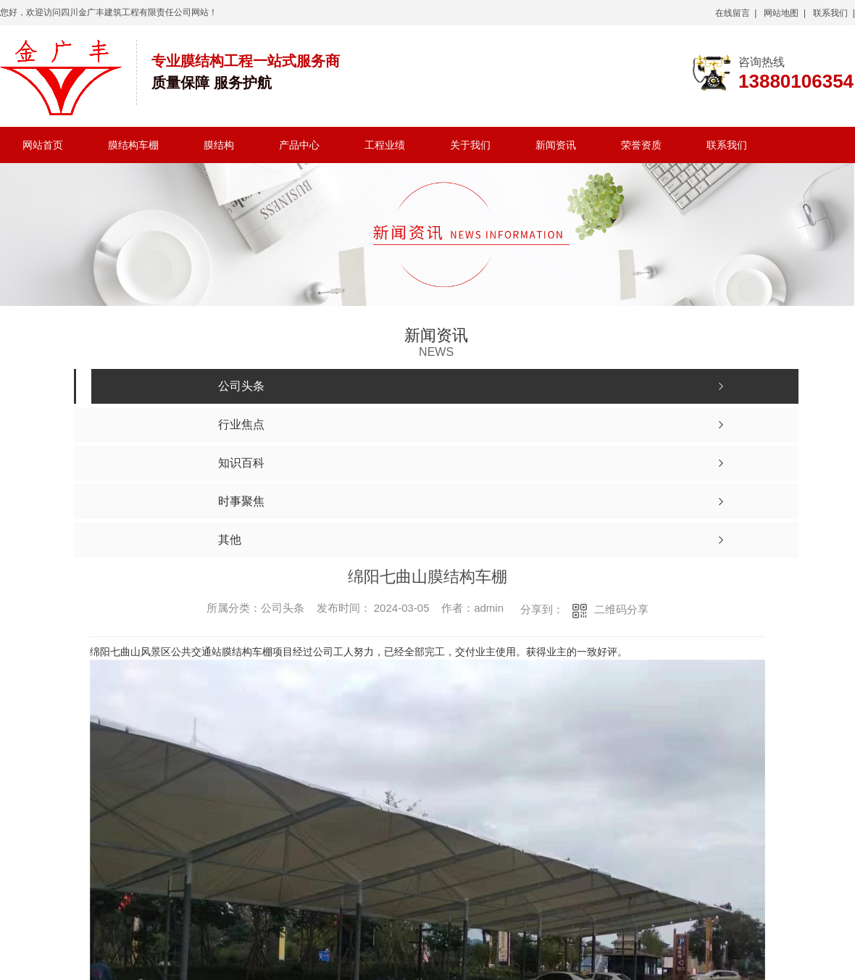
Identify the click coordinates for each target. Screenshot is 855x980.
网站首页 (42, 145)
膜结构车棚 (133, 145)
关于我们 (470, 145)
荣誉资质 (641, 145)
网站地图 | (785, 13)
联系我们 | (834, 13)
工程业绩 (384, 145)
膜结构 (219, 145)
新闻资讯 (555, 145)
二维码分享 (621, 609)
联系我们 (726, 145)
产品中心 (299, 145)
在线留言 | (736, 13)
